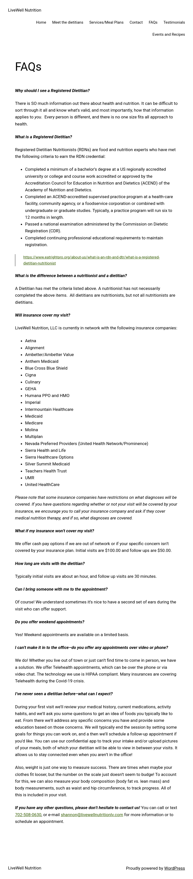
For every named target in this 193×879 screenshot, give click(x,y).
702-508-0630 (28, 814)
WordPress (174, 868)
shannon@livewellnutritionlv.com (92, 814)
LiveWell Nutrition (24, 10)
